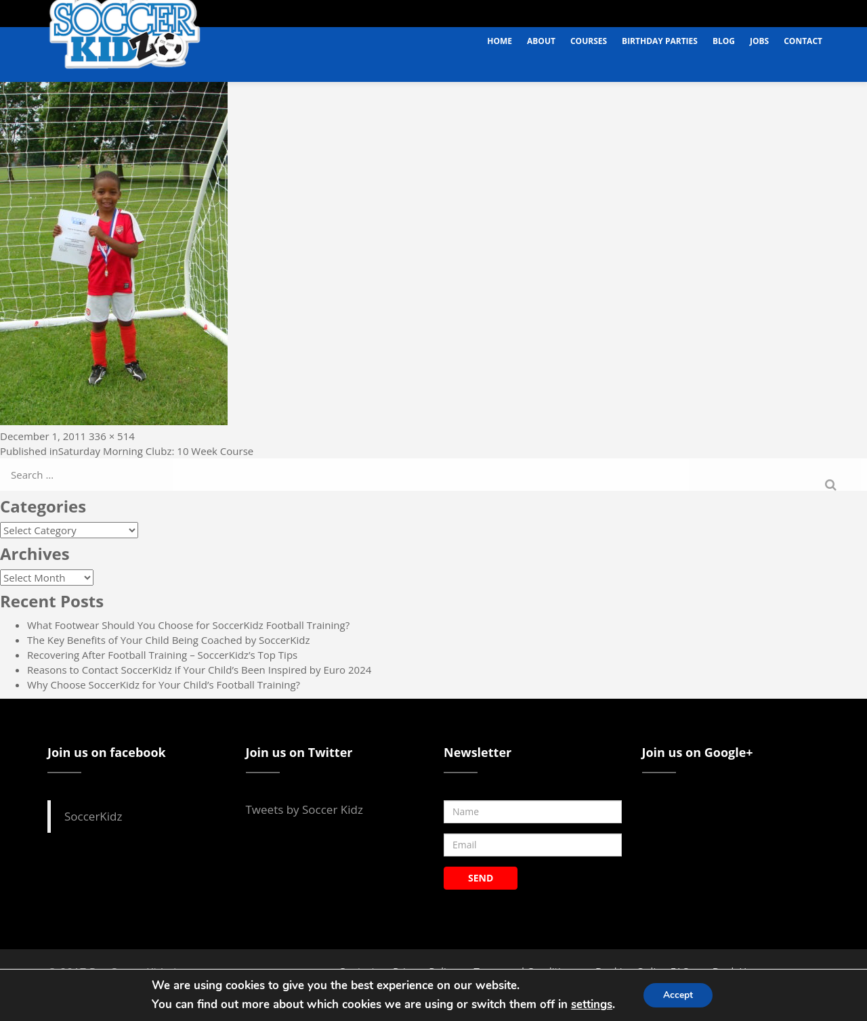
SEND (480, 877)
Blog (724, 41)
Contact (803, 41)
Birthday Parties (660, 41)
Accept (678, 995)
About (541, 41)
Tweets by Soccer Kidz (304, 809)
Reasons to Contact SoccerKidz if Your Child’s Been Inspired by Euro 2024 (199, 669)
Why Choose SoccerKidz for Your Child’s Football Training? (163, 684)
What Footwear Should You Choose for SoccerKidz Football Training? (188, 625)
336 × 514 (112, 436)
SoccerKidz (93, 816)
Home (499, 41)
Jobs (759, 41)
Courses (588, 41)
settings (591, 1004)
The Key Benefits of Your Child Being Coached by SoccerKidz (168, 640)
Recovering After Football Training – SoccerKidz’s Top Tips (162, 654)
